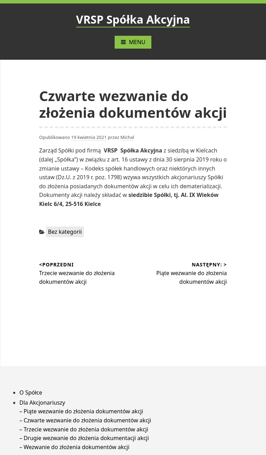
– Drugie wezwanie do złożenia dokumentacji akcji (84, 438)
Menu (133, 42)
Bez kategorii (65, 231)
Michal (127, 137)
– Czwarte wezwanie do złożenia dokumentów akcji (85, 420)
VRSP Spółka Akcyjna (133, 19)
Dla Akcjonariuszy (42, 402)
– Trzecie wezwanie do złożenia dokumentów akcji (83, 429)
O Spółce (30, 392)
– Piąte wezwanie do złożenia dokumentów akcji (81, 411)
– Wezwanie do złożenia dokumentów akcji (74, 447)
